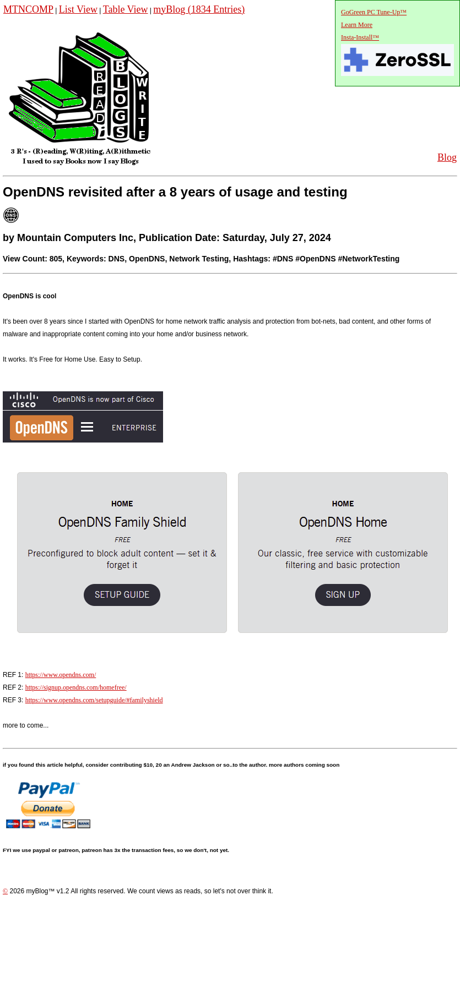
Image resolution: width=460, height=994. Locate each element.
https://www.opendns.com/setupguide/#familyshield (94, 700)
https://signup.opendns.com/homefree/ (76, 687)
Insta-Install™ (360, 37)
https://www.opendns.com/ (60, 675)
